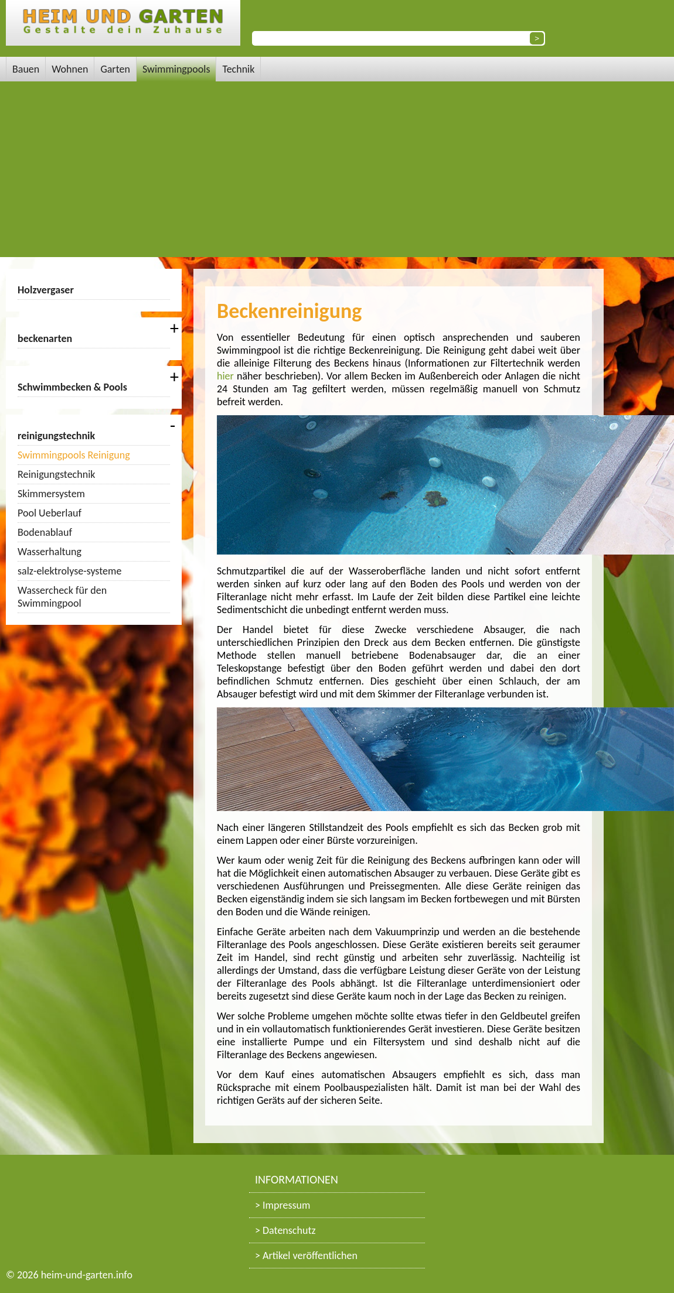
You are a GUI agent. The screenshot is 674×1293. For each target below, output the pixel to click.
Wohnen (70, 69)
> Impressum (282, 1205)
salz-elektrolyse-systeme (69, 571)
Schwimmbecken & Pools (72, 387)
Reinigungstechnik (56, 474)
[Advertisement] (337, 169)
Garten (115, 69)
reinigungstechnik (56, 435)
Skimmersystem (51, 493)
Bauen (25, 69)
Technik (238, 69)
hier (225, 376)
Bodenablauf (45, 532)
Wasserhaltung (49, 551)
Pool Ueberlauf (49, 513)
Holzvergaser (46, 289)
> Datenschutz (285, 1230)
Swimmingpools (176, 69)
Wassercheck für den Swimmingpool (62, 597)
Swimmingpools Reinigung (74, 455)
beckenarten (45, 338)
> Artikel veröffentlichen (306, 1255)
